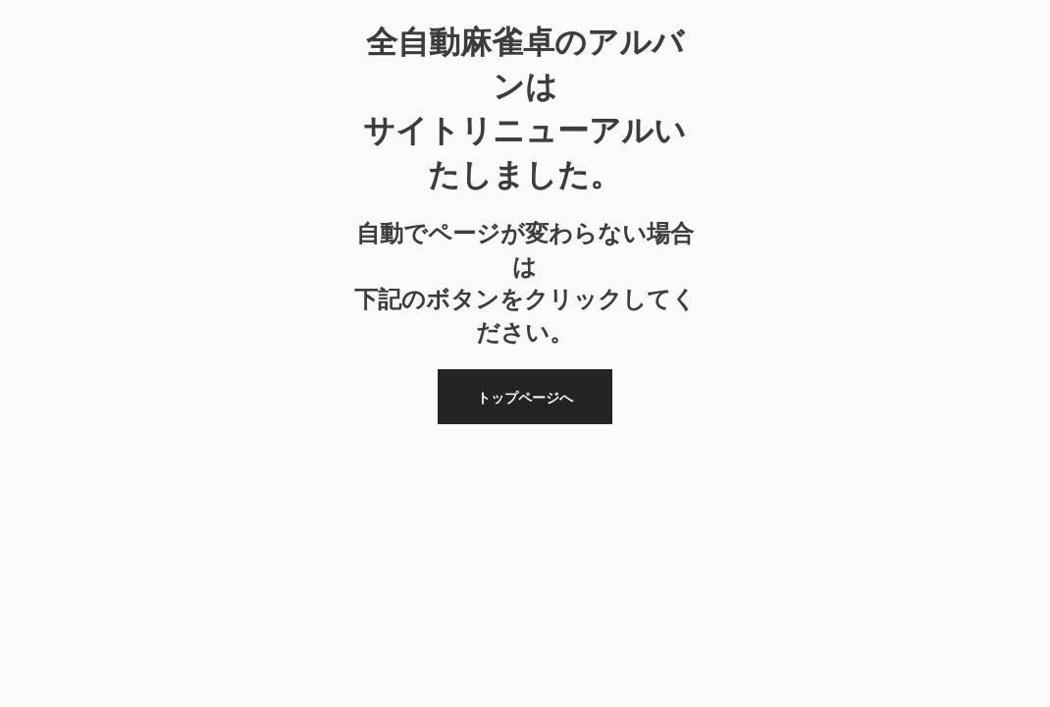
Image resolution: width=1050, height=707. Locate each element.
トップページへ (525, 398)
